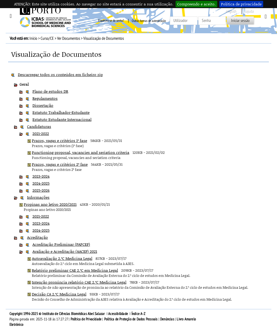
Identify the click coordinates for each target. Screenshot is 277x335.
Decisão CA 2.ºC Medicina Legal (59, 294)
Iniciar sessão (240, 20)
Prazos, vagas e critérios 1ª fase (59, 140)
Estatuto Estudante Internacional (61, 119)
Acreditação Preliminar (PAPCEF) (61, 244)
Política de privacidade (241, 3)
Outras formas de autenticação (149, 21)
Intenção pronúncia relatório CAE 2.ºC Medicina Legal (79, 282)
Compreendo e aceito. (196, 3)
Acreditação (37, 237)
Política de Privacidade (86, 319)
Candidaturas (39, 126)
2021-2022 (40, 133)
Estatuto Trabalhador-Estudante (61, 112)
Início (33, 38)
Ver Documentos (68, 38)
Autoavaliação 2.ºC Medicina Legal (62, 258)
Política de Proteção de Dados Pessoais (131, 319)
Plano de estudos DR (50, 91)
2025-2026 (41, 190)
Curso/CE (47, 38)
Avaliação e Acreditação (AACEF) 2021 (64, 251)
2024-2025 (41, 183)
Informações (38, 197)
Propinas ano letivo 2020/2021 (50, 204)
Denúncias (167, 319)
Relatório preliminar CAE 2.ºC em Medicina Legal (75, 270)
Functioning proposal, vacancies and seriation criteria (80, 152)
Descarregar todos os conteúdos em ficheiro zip (60, 74)
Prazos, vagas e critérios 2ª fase (60, 164)
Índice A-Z (138, 313)
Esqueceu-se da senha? (111, 21)
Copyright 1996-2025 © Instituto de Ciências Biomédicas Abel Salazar (57, 313)
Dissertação (42, 105)
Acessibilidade (118, 313)
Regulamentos (45, 98)
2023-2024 (41, 176)
